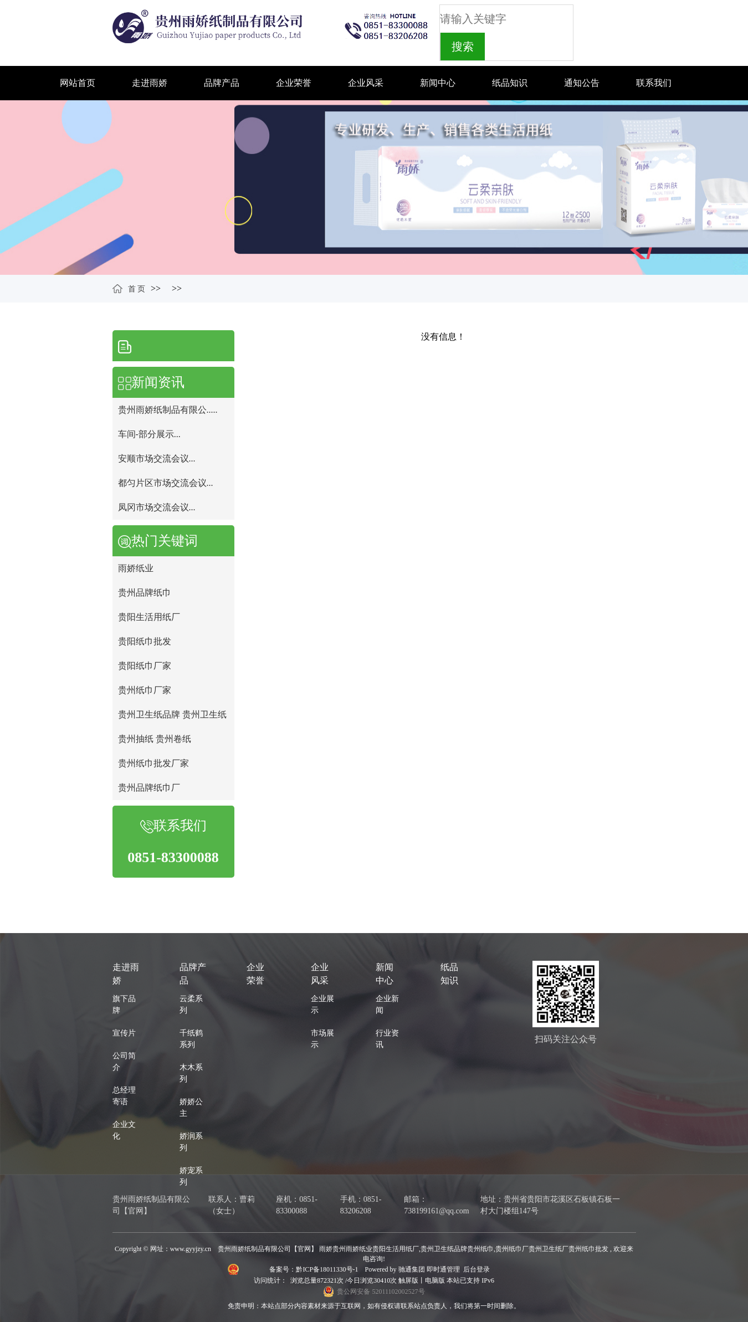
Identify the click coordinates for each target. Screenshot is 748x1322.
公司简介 (124, 1062)
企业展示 (322, 1004)
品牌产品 (221, 83)
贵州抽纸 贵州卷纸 (154, 739)
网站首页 (77, 83)
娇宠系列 (191, 1176)
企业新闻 (387, 1004)
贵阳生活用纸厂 (149, 617)
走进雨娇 (149, 83)
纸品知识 (509, 83)
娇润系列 (191, 1142)
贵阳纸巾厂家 (144, 665)
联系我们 (654, 83)
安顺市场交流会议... (157, 458)
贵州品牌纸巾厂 (149, 787)
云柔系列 (191, 1004)
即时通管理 (443, 1269)
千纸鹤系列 (191, 1039)
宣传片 (124, 1033)
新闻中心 (437, 83)
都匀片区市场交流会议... (165, 483)
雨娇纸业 (135, 568)
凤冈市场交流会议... (157, 507)
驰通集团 (412, 1269)
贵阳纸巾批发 (144, 641)
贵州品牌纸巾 (144, 592)
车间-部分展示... (149, 434)
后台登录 (476, 1269)
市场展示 (322, 1039)
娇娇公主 (191, 1108)
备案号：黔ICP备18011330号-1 (314, 1269)
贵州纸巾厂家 (144, 690)
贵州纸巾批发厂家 (153, 763)
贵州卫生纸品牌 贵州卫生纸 (172, 714)
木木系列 (191, 1073)
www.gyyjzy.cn (190, 1249)
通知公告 (582, 83)
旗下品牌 (124, 1004)
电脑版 (435, 1280)
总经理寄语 (124, 1096)
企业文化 (124, 1130)
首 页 (137, 289)
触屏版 (408, 1280)
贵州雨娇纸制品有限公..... (168, 409)
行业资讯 (387, 1039)
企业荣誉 (293, 83)
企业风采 (365, 83)
